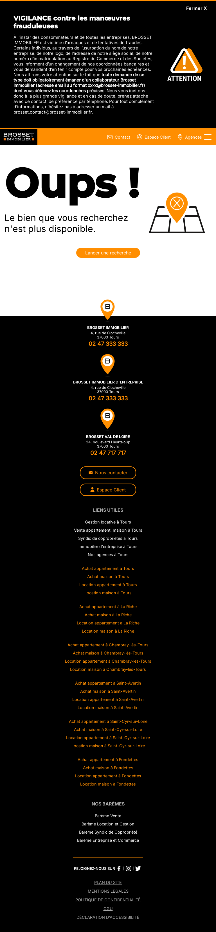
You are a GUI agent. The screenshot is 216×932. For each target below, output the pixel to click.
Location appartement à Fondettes (108, 775)
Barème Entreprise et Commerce (108, 840)
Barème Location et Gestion (108, 824)
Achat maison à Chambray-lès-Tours (108, 653)
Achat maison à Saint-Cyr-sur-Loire (108, 729)
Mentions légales (108, 891)
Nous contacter (108, 472)
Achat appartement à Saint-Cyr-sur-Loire (108, 721)
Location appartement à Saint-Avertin (108, 699)
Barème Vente (108, 815)
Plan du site (108, 882)
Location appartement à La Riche (108, 622)
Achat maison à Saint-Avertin (108, 691)
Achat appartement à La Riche (108, 606)
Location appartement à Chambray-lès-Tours (108, 661)
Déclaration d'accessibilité (108, 917)
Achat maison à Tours (108, 576)
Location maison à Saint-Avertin (108, 707)
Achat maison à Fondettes (108, 767)
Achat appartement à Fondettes (108, 759)
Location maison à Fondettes (108, 784)
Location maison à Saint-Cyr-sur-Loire (108, 745)
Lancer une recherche (108, 253)
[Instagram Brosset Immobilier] (128, 868)
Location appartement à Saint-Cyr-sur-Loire (108, 737)
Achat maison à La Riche (108, 614)
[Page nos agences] (188, 137)
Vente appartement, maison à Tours (108, 530)
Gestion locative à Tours (108, 522)
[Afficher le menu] (208, 137)
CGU (108, 908)
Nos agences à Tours (108, 554)
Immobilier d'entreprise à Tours (108, 546)
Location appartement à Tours (108, 584)
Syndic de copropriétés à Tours (108, 538)
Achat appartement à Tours (108, 568)
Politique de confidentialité (108, 899)
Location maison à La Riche (108, 631)
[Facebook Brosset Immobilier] (119, 868)
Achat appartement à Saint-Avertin (108, 683)
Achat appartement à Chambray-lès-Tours (108, 644)
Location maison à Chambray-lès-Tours (108, 669)
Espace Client (108, 490)
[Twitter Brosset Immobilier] (138, 868)
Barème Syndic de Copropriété (108, 832)
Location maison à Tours (108, 592)
